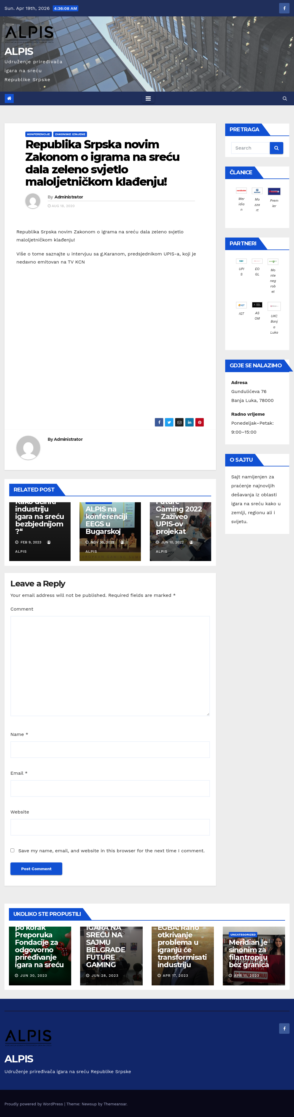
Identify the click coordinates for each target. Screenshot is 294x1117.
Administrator (69, 197)
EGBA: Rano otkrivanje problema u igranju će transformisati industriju (182, 946)
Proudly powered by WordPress (34, 1104)
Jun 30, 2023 (33, 975)
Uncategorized (243, 934)
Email (19, 773)
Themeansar (115, 1104)
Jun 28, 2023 (105, 975)
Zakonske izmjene (70, 134)
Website (19, 812)
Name (19, 734)
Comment (21, 609)
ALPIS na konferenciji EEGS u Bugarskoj (106, 520)
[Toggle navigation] (148, 98)
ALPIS (18, 51)
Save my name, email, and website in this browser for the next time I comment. (111, 850)
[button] (285, 98)
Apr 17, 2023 (175, 975)
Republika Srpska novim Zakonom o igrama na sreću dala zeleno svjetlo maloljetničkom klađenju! (102, 163)
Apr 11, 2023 (246, 975)
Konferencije (38, 134)
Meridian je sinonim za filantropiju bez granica (249, 953)
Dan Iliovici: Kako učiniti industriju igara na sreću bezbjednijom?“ (39, 513)
